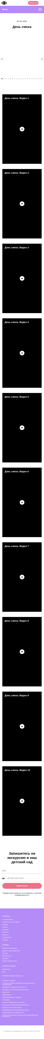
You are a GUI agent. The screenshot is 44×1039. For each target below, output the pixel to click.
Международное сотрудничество (13, 1012)
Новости (5, 935)
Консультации (6, 937)
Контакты (5, 932)
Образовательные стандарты (11, 997)
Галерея (5, 940)
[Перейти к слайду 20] (42, 78)
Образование (6, 995)
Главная (6, 916)
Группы (5, 945)
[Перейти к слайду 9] (18, 78)
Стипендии (6, 1000)
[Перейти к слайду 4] (8, 78)
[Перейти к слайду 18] (37, 78)
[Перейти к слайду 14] (29, 78)
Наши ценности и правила (11, 922)
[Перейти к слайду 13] (27, 78)
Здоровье (5, 958)
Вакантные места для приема (12, 1007)
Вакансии (5, 930)
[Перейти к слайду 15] (31, 78)
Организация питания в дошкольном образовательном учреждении (20, 1015)
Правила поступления (9, 948)
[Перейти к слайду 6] (12, 78)
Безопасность (6, 956)
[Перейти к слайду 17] (35, 78)
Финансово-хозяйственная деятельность (15, 1005)
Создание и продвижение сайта (16, 1031)
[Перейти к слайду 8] (16, 78)
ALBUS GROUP (34, 1031)
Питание (5, 953)
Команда (5, 924)
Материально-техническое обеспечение (15, 989)
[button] (33, 3)
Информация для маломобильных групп (15, 1010)
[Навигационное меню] (40, 9)
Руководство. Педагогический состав (14, 987)
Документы (6, 992)
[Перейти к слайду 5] (10, 78)
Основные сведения (8, 980)
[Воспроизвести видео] (22, 129)
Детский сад (6, 969)
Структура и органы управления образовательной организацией (18, 983)
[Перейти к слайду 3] (6, 78)
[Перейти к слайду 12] (25, 78)
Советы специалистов (9, 961)
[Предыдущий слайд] (2, 59)
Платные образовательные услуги (13, 1002)
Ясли (4, 972)
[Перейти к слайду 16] (33, 78)
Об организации (7, 919)
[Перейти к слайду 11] (23, 78)
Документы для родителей (11, 951)
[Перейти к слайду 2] (4, 78)
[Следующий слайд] (42, 59)
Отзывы (5, 927)
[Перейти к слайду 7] (14, 78)
